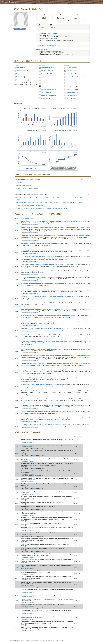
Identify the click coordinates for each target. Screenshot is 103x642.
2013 (16, 453)
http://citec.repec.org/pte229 (53, 51)
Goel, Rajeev (44, 76)
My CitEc (63, 2)
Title (23, 436)
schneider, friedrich (46, 67)
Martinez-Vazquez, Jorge (47, 89)
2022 (16, 524)
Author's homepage (50, 45)
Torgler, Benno (71, 73)
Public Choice (19, 182)
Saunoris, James (45, 70)
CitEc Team (61, 640)
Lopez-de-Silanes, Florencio (74, 76)
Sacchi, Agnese (45, 80)
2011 (16, 573)
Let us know (69, 54)
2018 (16, 446)
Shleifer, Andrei (71, 67)
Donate (73, 2)
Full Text (23, 442)
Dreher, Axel (44, 98)
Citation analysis (30, 442)
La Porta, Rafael (71, 92)
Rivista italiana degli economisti (23, 185)
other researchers (52, 38)
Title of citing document (28, 218)
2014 (16, 441)
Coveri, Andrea (45, 92)
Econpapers (29, 224)
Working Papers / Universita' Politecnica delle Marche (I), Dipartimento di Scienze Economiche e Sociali (41, 208)
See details (55, 33)
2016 (16, 519)
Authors (24, 2)
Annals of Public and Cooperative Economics (27, 188)
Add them (52, 54)
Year (17, 218)
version (34, 448)
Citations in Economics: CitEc (10, 2)
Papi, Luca (19, 73)
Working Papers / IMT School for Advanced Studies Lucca (30, 205)
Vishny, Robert (71, 95)
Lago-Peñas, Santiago (47, 86)
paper (37, 224)
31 (54, 40)
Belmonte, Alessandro (22, 80)
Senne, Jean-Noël (46, 83)
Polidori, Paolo (20, 76)
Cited (81, 436)
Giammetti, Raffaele (21, 70)
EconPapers (41, 45)
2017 (16, 578)
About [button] (100, 2)
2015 (16, 466)
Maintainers (81, 2)
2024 (16, 492)
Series (30, 2)
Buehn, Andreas (45, 73)
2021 (16, 606)
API (69, 2)
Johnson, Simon (71, 83)
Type (76, 436)
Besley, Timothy (71, 86)
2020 (16, 479)
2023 (16, 503)
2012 (16, 513)
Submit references (90, 2)
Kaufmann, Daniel (71, 80)
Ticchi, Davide (20, 67)
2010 (16, 591)
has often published (64, 37)
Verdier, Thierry (71, 98)
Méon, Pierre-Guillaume (47, 95)
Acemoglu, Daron (71, 89)
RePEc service (17, 640)
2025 (16, 498)
